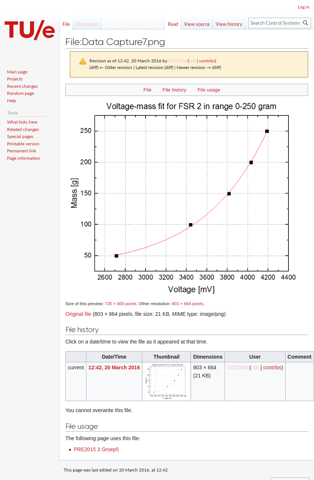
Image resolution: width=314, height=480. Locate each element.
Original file (78, 314)
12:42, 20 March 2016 (114, 367)
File (147, 90)
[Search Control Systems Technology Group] (279, 23)
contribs (207, 60)
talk (192, 60)
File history (174, 90)
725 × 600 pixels (120, 303)
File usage (209, 90)
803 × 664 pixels (187, 303)
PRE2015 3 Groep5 (96, 449)
